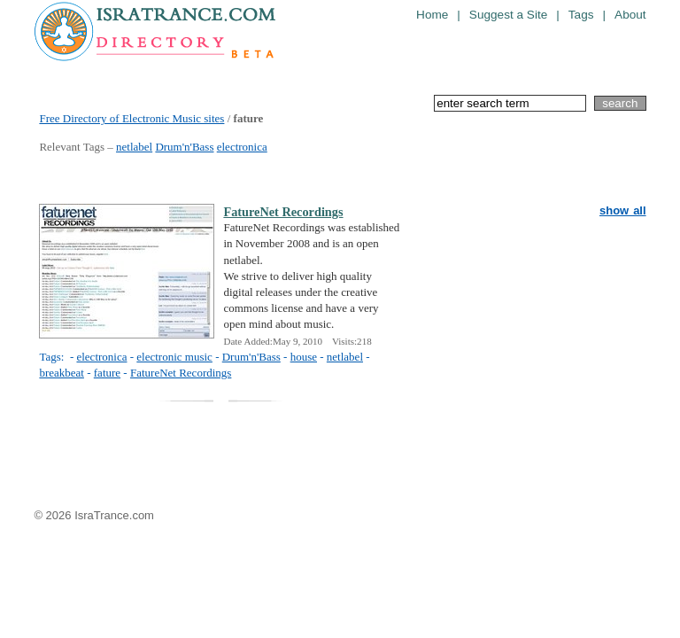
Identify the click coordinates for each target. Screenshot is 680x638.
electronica (242, 146)
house (303, 356)
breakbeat (61, 372)
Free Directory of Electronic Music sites (131, 118)
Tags (581, 14)
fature (107, 372)
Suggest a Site (508, 14)
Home (432, 14)
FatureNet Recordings (283, 212)
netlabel (134, 146)
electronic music (174, 356)
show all (622, 210)
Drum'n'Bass (184, 146)
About (630, 14)
